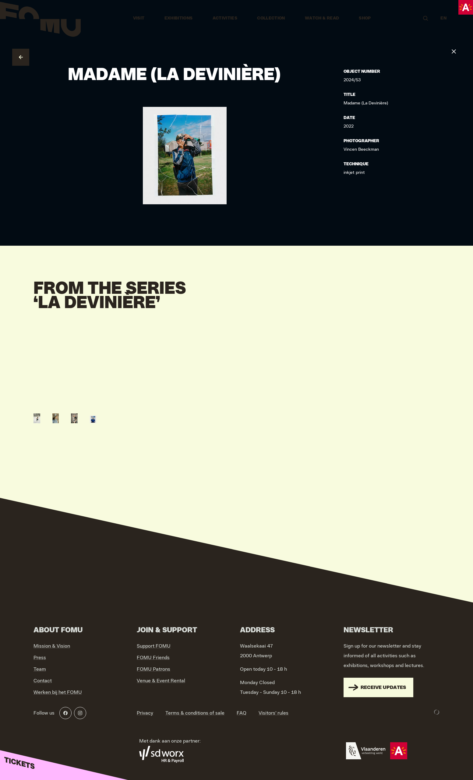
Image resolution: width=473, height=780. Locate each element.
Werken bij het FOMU (58, 692)
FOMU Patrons (153, 669)
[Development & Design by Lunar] (436, 712)
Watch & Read (322, 18)
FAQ (241, 713)
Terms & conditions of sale (194, 713)
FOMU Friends (153, 657)
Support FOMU (154, 646)
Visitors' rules (273, 713)
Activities (225, 18)
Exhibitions (178, 18)
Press (40, 657)
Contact (43, 680)
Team (40, 669)
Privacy (145, 713)
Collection (271, 18)
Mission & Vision (52, 646)
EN (443, 18)
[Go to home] (40, 18)
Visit (139, 18)
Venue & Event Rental (161, 680)
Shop (365, 18)
